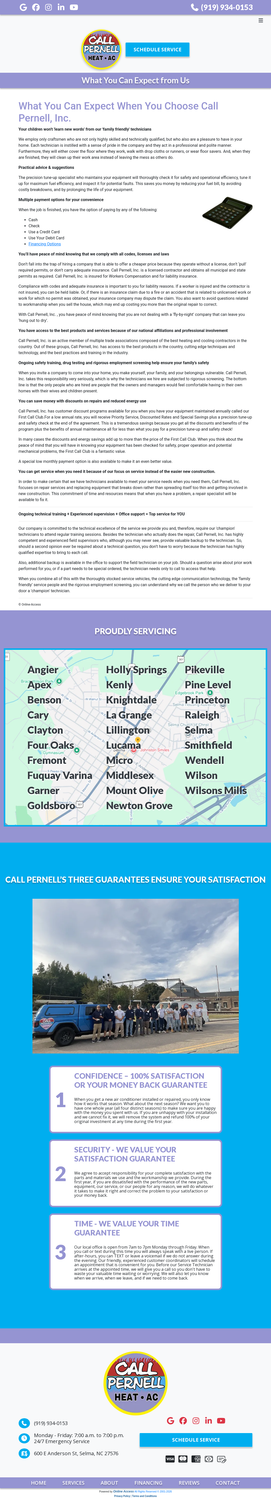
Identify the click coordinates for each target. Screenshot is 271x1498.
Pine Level (208, 685)
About (109, 1482)
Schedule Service (157, 49)
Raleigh (202, 715)
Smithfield (208, 745)
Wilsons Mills (216, 790)
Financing (148, 1482)
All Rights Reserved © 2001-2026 (153, 1491)
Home (38, 1482)
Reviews (189, 1482)
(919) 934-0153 (221, 7)
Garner (43, 790)
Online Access (123, 1491)
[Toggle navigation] (135, 20)
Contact (228, 1482)
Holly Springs (136, 669)
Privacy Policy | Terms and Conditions (135, 1496)
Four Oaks (50, 745)
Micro (119, 760)
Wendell (204, 760)
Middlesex (130, 775)
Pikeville (205, 669)
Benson (44, 700)
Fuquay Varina (59, 775)
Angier (42, 669)
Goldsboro (51, 805)
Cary (38, 715)
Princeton (207, 700)
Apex (39, 685)
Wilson (201, 775)
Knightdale (131, 700)
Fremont (46, 760)
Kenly (119, 685)
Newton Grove (139, 805)
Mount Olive (135, 790)
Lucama (123, 745)
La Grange (129, 715)
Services (73, 1482)
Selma (199, 730)
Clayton (45, 730)
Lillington (128, 730)
